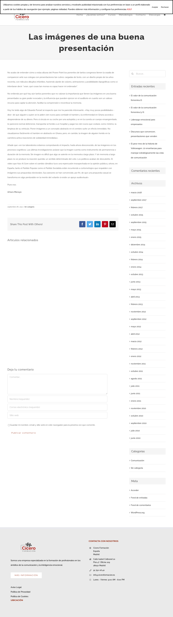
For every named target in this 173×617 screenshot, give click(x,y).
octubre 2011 (137, 371)
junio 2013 (135, 282)
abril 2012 (135, 334)
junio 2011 (135, 393)
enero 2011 (136, 401)
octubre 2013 (137, 274)
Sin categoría (29, 207)
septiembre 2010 (139, 423)
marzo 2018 (136, 192)
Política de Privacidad (20, 592)
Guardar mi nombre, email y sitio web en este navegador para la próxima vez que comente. (52, 425)
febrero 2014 (137, 259)
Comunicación (137, 460)
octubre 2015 (137, 215)
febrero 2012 (137, 349)
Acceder (135, 490)
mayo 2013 (136, 289)
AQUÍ (129, 9)
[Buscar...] (147, 73)
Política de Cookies (19, 596)
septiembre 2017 (138, 200)
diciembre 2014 (138, 244)
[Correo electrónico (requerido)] (57, 407)
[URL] (57, 415)
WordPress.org (137, 512)
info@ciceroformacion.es (104, 575)
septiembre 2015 (138, 222)
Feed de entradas (139, 498)
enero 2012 (136, 356)
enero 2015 (136, 237)
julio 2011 (135, 386)
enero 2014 (136, 267)
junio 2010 (135, 438)
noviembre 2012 (138, 311)
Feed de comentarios (141, 505)
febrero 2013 (137, 304)
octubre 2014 (137, 252)
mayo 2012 (136, 326)
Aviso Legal (16, 587)
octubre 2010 (137, 416)
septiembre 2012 (138, 319)
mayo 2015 (136, 230)
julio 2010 (135, 430)
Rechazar (165, 7)
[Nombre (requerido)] (57, 399)
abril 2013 (135, 297)
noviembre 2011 (138, 364)
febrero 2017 (137, 207)
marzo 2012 (136, 341)
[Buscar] (132, 73)
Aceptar (155, 7)
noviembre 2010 (138, 408)
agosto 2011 (136, 378)
